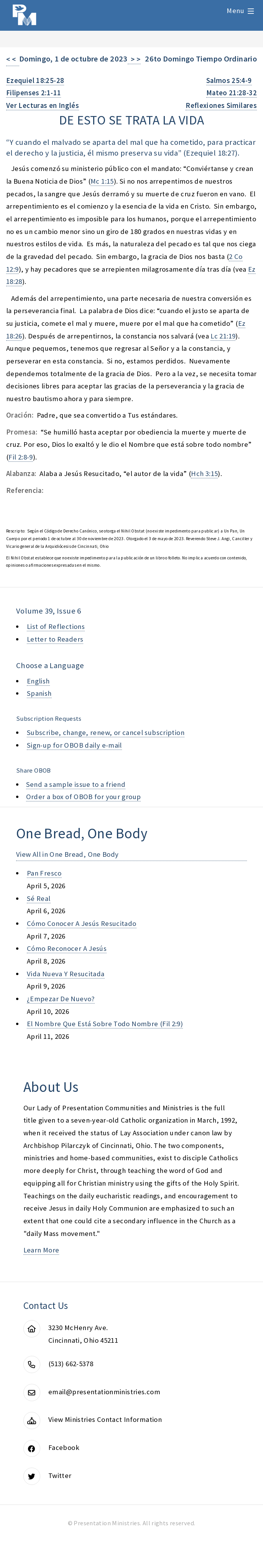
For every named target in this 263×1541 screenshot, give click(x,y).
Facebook (63, 1447)
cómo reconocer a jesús (67, 948)
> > (134, 59)
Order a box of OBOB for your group (83, 796)
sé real (39, 898)
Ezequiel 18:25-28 (35, 80)
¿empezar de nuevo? (61, 998)
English (38, 681)
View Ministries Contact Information (105, 1419)
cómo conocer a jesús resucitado (81, 923)
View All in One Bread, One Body (67, 854)
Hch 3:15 (204, 473)
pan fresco (44, 873)
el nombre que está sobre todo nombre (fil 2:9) (105, 1023)
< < (12, 59)
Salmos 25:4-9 (229, 80)
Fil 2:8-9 (20, 457)
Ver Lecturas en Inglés (42, 105)
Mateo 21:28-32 (231, 92)
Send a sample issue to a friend (76, 784)
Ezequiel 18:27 (210, 153)
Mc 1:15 (102, 181)
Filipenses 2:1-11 (33, 92)
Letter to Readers (55, 639)
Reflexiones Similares (221, 105)
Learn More (41, 1250)
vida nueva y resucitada (66, 973)
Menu (235, 10)
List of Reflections (56, 626)
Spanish (39, 693)
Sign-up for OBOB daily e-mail (74, 745)
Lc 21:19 (222, 336)
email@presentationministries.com (104, 1391)
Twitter (60, 1475)
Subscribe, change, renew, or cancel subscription (105, 732)
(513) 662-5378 (70, 1363)
